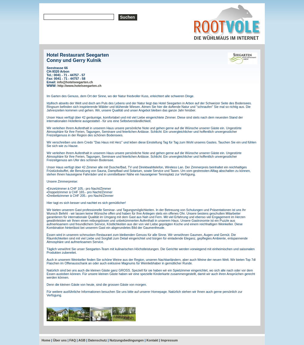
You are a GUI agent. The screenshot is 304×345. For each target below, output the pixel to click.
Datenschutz (97, 340)
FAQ (72, 340)
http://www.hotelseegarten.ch (80, 85)
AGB (82, 340)
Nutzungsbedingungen (127, 340)
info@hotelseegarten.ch (75, 82)
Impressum (169, 340)
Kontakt (152, 340)
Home (46, 340)
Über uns (60, 340)
